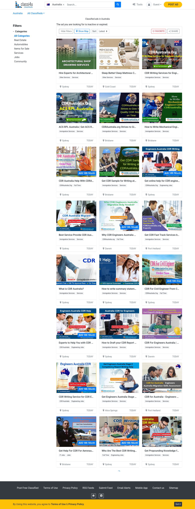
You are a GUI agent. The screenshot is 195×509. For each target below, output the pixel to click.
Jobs (17, 57)
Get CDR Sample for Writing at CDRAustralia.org (129, 180)
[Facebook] (93, 495)
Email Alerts (124, 487)
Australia (18, 13)
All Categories (22, 35)
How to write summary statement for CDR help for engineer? (134, 288)
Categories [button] (20, 31)
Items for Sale (21, 48)
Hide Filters (66, 31)
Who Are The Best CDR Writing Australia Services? (129, 450)
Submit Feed (105, 487)
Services (18, 52)
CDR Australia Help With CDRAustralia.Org (82, 180)
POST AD (173, 4)
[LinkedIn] (101, 495)
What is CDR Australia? (71, 288)
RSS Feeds (88, 487)
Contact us (158, 487)
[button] (153, 4)
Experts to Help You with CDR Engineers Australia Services (90, 342)
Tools (137, 4)
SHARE (173, 31)
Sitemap (173, 487)
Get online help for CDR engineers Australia (168, 180)
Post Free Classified (27, 487)
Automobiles (21, 44)
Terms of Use (50, 487)
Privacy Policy (70, 487)
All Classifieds (35, 13)
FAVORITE (158, 31)
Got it (178, 504)
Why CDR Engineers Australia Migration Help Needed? (132, 234)
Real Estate (20, 40)
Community (20, 61)
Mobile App (141, 487)
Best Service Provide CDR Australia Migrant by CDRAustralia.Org (94, 234)
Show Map (82, 31)
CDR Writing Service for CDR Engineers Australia (85, 396)
